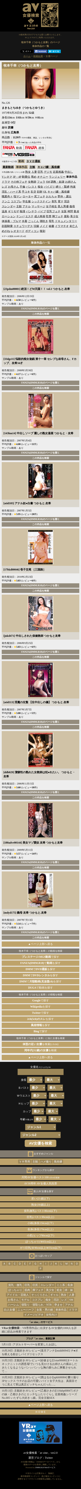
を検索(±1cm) (40, 1044)
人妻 (34, 171)
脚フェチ (57, 216)
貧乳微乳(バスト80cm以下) (40, 1210)
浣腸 (36, 226)
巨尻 (35, 1285)
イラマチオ (62, 226)
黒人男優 (63, 206)
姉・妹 (69, 1290)
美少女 (74, 216)
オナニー (42, 176)
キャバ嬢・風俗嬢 (48, 167)
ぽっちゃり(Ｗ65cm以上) (40, 1241)
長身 (70, 1285)
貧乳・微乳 (15, 1285)
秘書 (51, 226)
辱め (33, 176)
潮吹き (44, 221)
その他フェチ (19, 181)
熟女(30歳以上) (40, 1204)
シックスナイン (41, 201)
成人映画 (39, 216)
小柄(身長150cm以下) (40, 1223)
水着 (24, 221)
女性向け (51, 1314)
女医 (64, 211)
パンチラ (31, 211)
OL (45, 191)
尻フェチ (39, 196)
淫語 (66, 201)
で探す (40, 956)
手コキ (26, 191)
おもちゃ (51, 196)
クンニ (6, 201)
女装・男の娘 (44, 1309)
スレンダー (9, 206)
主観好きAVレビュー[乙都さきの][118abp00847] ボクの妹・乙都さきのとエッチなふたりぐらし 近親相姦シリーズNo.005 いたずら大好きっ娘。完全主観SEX (40, 1394)
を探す (40, 1006)
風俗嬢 (58, 1161)
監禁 (48, 216)
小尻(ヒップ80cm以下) (40, 1235)
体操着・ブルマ (11, 221)
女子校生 (51, 206)
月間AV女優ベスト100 (40, 1177)
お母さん (13, 186)
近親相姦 (58, 171)
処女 (59, 1290)
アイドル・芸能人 (18, 1294)
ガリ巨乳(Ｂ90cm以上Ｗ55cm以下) (40, 1247)
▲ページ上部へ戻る (40, 944)
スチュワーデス (23, 226)
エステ (29, 216)
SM (48, 181)
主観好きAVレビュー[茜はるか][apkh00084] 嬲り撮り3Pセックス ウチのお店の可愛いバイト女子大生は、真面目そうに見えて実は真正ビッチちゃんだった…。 (40, 1381)
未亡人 (73, 226)
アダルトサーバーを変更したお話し (35, 1344)
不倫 (22, 186)
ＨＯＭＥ (40, 1411)
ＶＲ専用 (24, 1161)
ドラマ (6, 181)
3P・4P (17, 176)
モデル (25, 1299)
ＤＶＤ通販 (33, 161)
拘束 (73, 186)
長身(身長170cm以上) (40, 1229)
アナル (26, 206)
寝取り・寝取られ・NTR (36, 1304)
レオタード (18, 231)
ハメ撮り (45, 1161)
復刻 (42, 231)
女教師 (32, 181)
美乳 (54, 201)
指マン (17, 196)
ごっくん (33, 221)
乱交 (33, 191)
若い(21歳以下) (40, 1198)
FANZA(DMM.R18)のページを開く (40, 308)
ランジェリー (57, 176)
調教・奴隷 (57, 181)
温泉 (4, 211)
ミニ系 (61, 1285)
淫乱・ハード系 (11, 191)
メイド (44, 226)
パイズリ (49, 186)
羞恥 (66, 216)
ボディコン (32, 231)
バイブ (42, 211)
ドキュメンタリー (66, 221)
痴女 (40, 186)
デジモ (48, 171)
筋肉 (27, 1290)
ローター (28, 196)
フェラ (41, 181)
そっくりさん (39, 1294)
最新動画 (8, 167)
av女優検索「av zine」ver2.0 (40, 1452)
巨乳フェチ (53, 211)
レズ (4, 186)
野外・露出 (65, 196)
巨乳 (40, 171)
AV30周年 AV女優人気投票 (40, 1183)
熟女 (28, 171)
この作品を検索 (40, 313)
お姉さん (70, 181)
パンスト (31, 186)
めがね (6, 231)
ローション (9, 216)
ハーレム (13, 1304)
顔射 (39, 191)
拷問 (70, 211)
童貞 (76, 211)
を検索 (40, 1050)
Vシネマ (7, 176)
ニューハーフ (25, 1309)
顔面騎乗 (7, 226)
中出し (69, 171)
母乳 (51, 221)
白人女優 (9, 1309)
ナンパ (20, 216)
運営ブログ (35, 1457)
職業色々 (7, 196)
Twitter (49, 1457)
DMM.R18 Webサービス (45, 1467)
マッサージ (38, 206)
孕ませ (58, 1304)
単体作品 (60, 1309)
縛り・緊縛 (62, 186)
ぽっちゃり (15, 1290)
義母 (72, 206)
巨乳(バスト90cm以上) (40, 1217)
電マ (60, 201)
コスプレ (16, 201)
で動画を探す (40, 987)
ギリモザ (13, 211)
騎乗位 (26, 176)
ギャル (54, 1294)
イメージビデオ (34, 1314)
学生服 (26, 201)
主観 (32, 167)
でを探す (40, 963)
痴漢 (22, 211)
